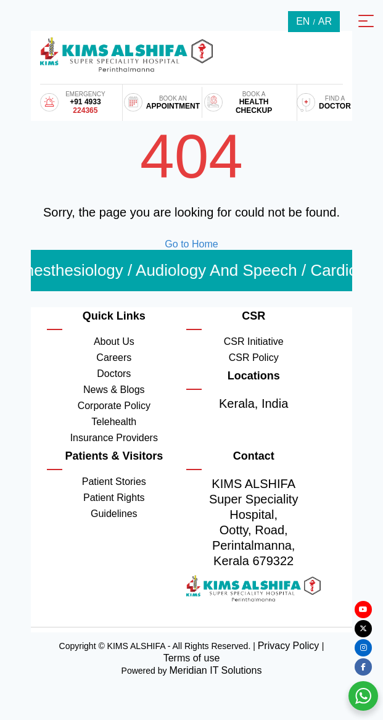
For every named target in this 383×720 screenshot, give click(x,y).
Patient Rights (114, 497)
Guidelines (114, 513)
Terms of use (191, 658)
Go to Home (191, 244)
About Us (114, 341)
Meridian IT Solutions (215, 670)
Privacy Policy (290, 645)
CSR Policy (254, 357)
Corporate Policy (114, 405)
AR (325, 21)
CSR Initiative (254, 341)
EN (303, 21)
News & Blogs (114, 389)
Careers (113, 357)
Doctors (114, 373)
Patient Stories (114, 481)
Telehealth (113, 421)
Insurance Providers (114, 437)
